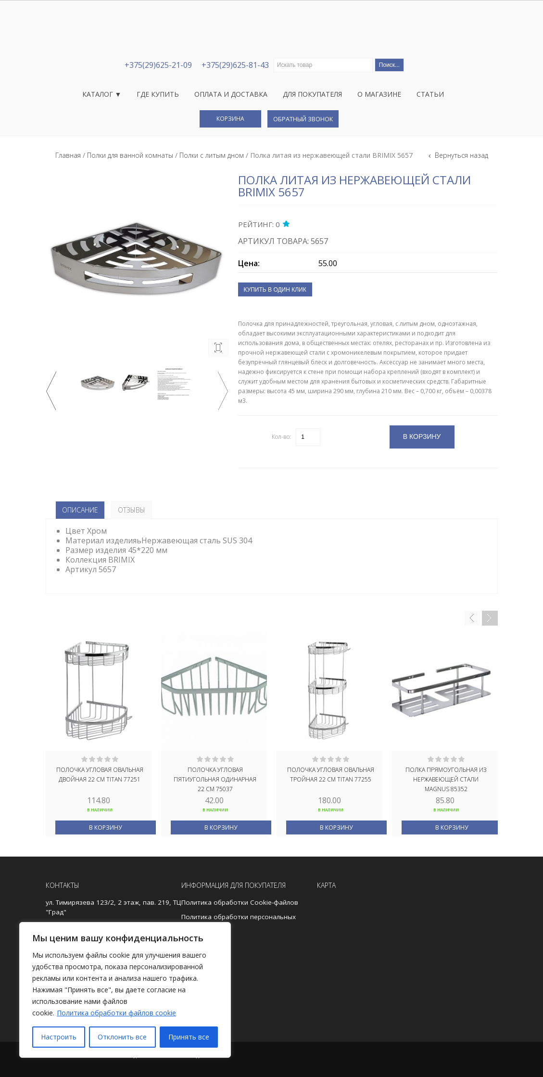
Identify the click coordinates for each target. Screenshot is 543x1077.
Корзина (230, 119)
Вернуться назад (460, 155)
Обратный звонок (303, 119)
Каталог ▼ (102, 94)
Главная (68, 155)
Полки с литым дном (211, 155)
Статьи (430, 94)
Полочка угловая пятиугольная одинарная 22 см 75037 (215, 779)
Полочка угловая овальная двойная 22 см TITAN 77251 (99, 774)
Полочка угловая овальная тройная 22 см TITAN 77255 (330, 774)
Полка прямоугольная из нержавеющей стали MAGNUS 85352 (445, 779)
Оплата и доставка (230, 94)
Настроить (58, 1036)
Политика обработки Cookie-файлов (239, 902)
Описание (80, 509)
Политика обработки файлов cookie (116, 1012)
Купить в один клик (275, 289)
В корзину (105, 827)
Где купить (158, 94)
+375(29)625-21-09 (158, 65)
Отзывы (131, 509)
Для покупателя (312, 94)
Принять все (188, 1036)
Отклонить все (122, 1036)
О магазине (379, 94)
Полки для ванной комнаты (130, 155)
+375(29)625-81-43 (235, 65)
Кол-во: (281, 437)
